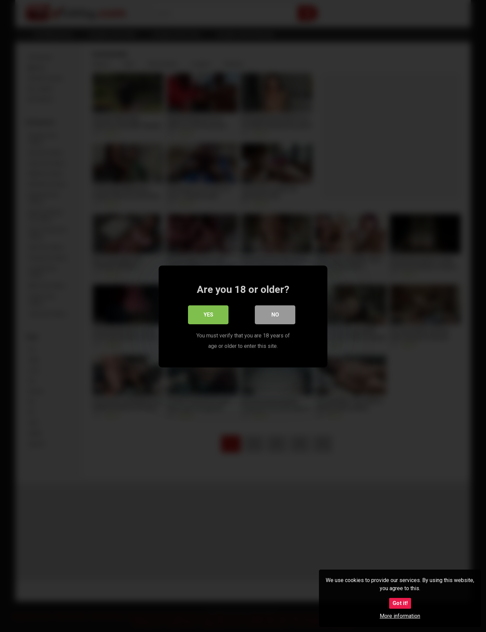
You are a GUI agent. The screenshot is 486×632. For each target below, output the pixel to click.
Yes (208, 314)
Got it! (400, 603)
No (275, 314)
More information (400, 616)
